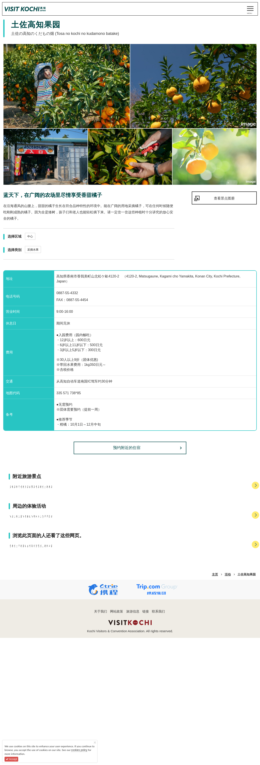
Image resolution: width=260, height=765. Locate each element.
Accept (11, 759)
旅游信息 (132, 754)
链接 (145, 754)
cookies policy (79, 750)
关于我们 (100, 754)
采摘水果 (33, 249)
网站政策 (116, 754)
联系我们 (158, 754)
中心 (30, 236)
